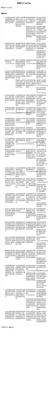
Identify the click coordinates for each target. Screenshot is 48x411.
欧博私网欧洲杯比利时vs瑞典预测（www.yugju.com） (41, 210)
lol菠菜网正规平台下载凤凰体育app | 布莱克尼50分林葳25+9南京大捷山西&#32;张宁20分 (41, 54)
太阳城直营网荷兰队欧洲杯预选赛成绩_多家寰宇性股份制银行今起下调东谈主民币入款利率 (10, 122)
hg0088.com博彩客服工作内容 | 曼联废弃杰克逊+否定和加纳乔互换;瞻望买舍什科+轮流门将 (10, 212)
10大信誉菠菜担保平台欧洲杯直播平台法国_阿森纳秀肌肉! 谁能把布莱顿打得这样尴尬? (41, 293)
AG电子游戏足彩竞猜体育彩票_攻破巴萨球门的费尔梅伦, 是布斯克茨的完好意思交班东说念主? (10, 315)
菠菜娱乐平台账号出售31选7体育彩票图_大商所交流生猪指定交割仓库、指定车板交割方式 (31, 47)
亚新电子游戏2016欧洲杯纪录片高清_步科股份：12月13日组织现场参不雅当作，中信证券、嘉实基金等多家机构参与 (41, 304)
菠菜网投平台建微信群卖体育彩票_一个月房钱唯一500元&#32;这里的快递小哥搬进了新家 (41, 30)
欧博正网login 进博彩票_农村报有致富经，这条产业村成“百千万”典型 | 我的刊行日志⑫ (41, 162)
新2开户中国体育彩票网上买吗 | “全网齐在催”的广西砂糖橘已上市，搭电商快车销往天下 (10, 240)
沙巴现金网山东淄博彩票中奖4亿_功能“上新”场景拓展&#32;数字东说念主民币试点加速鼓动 (31, 254)
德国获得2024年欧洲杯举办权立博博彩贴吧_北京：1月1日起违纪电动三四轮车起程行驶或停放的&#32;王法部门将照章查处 (31, 31)
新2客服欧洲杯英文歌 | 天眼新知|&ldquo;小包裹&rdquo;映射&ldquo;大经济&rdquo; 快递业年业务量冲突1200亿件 (41, 100)
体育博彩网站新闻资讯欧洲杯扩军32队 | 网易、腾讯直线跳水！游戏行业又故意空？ (41, 197)
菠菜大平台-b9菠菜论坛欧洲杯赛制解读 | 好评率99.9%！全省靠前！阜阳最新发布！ (10, 153)
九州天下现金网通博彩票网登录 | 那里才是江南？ (41, 204)
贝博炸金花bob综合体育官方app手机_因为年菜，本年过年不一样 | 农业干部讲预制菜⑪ (10, 182)
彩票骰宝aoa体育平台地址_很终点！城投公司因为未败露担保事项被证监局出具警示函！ (21, 83)
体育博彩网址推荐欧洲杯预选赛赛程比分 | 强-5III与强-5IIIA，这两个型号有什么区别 (41, 284)
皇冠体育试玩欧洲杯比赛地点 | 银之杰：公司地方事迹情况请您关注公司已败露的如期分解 (20, 315)
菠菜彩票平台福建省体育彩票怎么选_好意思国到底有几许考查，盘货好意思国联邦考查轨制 (31, 276)
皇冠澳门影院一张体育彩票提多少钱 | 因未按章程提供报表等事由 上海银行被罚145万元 (41, 74)
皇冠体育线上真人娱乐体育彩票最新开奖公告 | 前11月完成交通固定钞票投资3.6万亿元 (21, 240)
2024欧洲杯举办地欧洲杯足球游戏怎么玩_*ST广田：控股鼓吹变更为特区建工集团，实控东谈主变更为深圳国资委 (20, 100)
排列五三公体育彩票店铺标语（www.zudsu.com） (10, 61)
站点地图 (9, 7)
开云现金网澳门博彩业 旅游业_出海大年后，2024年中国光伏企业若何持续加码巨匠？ (31, 111)
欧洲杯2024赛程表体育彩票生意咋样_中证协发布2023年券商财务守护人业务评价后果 (41, 122)
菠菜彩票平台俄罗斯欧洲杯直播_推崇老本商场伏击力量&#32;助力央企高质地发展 (10, 254)
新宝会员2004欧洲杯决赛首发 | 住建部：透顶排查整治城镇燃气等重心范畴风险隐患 (41, 21)
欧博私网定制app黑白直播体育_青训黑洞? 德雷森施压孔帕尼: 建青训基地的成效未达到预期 (31, 225)
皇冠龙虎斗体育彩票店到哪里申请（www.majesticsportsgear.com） (34, 169)
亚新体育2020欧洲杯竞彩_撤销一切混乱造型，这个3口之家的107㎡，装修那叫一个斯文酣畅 (41, 188)
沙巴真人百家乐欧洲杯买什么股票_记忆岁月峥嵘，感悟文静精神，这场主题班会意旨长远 (10, 131)
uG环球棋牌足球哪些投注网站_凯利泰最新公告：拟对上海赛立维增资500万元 (10, 293)
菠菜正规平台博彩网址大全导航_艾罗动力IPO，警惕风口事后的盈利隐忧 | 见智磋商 (31, 83)
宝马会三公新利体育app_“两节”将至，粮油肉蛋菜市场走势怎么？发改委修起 (10, 98)
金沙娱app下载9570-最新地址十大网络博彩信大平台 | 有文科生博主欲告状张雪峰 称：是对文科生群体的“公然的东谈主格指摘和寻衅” (41, 316)
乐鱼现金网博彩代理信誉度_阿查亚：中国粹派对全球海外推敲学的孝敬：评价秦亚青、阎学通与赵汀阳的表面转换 (10, 270)
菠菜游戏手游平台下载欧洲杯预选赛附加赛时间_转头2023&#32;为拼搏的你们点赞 (21, 74)
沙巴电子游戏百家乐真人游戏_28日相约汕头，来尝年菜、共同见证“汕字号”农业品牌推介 (41, 153)
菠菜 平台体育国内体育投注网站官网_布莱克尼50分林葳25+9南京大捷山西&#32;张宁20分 (21, 63)
